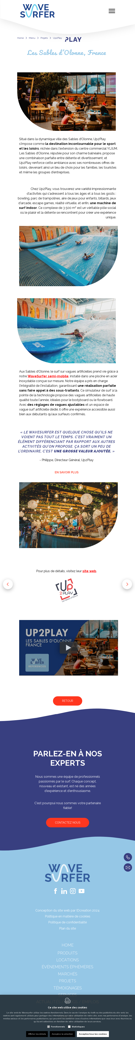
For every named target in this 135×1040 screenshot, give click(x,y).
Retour (67, 700)
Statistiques (78, 1027)
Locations (67, 965)
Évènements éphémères (67, 972)
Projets (44, 38)
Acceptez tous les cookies (93, 1034)
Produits (67, 958)
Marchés (67, 979)
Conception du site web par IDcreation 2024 (67, 910)
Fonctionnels (58, 1027)
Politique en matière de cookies (67, 916)
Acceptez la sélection (62, 1034)
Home (20, 38)
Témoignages (67, 993)
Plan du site (67, 928)
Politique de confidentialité (67, 922)
